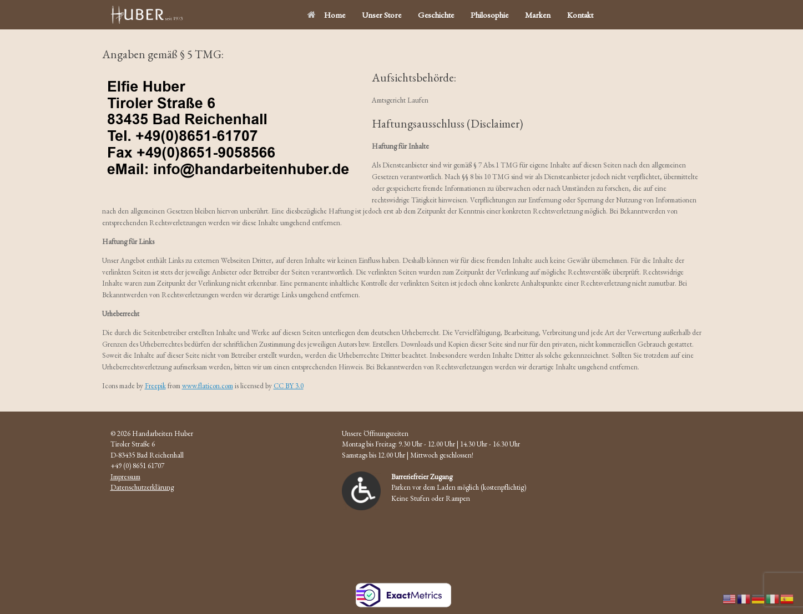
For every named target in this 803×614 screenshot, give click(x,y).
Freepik (155, 385)
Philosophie (489, 14)
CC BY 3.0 (289, 385)
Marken (538, 14)
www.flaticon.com (207, 385)
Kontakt (580, 14)
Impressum (125, 476)
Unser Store (381, 14)
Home (326, 14)
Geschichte (436, 14)
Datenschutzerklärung (142, 487)
